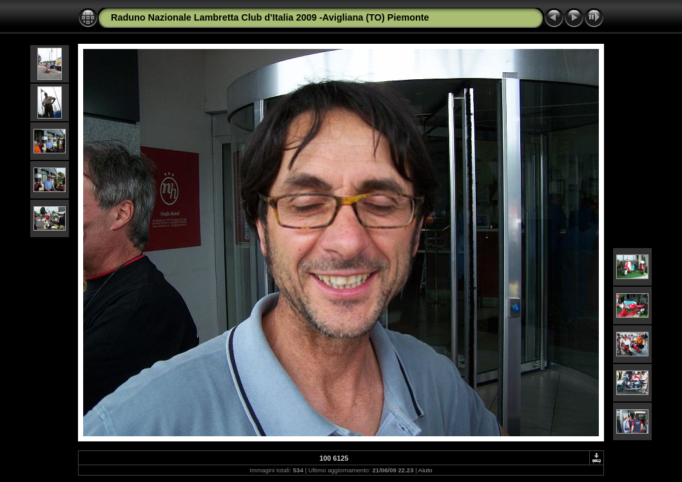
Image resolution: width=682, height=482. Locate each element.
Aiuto (425, 470)
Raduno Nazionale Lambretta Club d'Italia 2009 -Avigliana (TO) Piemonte (270, 17)
